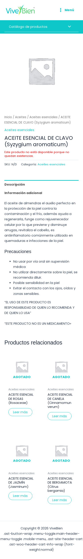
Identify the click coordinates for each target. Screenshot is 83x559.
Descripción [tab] (14, 184)
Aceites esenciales (43, 117)
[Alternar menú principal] (66, 10)
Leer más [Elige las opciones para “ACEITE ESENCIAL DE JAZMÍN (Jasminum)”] (20, 496)
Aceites (20, 117)
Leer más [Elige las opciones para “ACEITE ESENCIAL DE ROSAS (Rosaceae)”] (20, 412)
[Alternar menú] (68, 27)
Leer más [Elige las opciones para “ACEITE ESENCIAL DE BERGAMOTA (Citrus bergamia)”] (59, 500)
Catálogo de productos (28, 26)
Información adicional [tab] (23, 193)
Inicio (8, 117)
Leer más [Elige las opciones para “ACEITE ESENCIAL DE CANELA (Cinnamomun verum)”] (59, 416)
